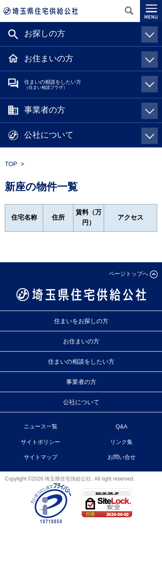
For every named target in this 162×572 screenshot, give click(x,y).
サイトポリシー (40, 442)
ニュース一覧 (40, 426)
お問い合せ (122, 457)
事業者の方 (89, 109)
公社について (89, 134)
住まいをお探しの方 (81, 320)
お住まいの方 (89, 58)
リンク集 (121, 442)
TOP (11, 163)
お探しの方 (89, 33)
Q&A (121, 426)
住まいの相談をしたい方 (89, 84)
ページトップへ (128, 273)
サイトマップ (40, 457)
